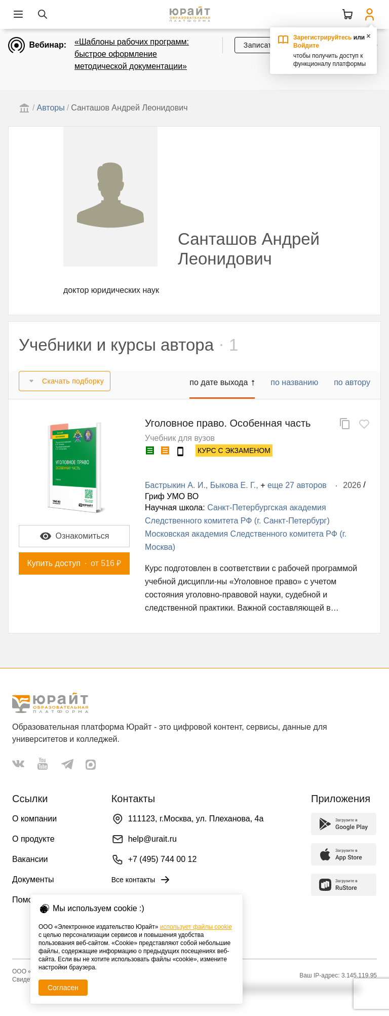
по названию (294, 382)
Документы (33, 879)
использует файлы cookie (196, 926)
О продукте (33, 839)
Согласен (63, 988)
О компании (34, 818)
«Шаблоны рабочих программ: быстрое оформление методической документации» (131, 53)
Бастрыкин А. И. (175, 485)
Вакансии (30, 859)
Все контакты (141, 880)
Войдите (306, 45)
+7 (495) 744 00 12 (162, 859)
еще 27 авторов (297, 485)
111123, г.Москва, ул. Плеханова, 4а (196, 818)
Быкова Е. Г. (233, 485)
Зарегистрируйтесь (322, 37)
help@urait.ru (152, 839)
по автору (352, 382)
